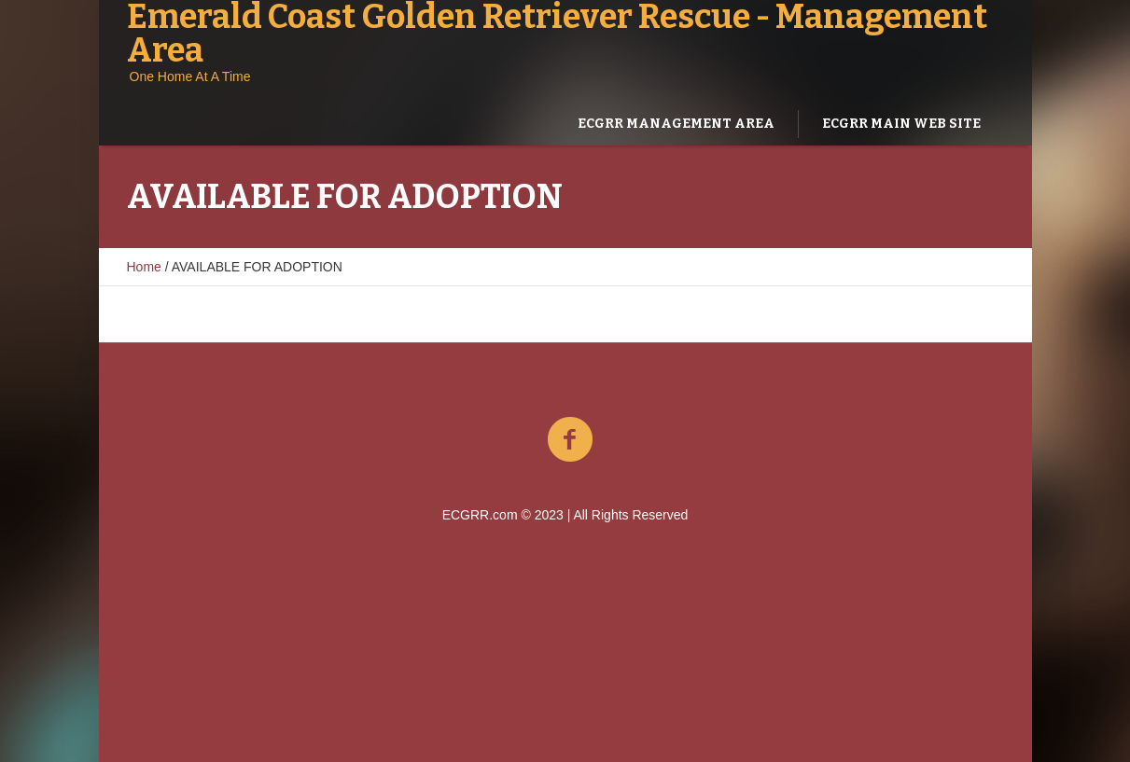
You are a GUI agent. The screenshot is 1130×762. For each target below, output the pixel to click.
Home (144, 266)
